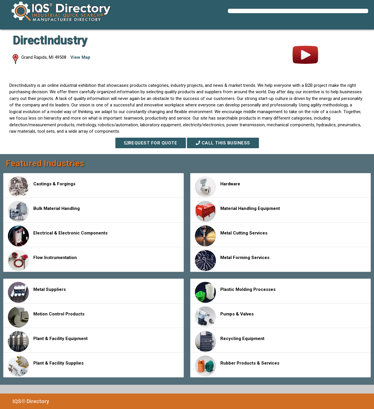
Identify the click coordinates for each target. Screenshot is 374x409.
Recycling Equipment (229, 341)
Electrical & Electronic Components (58, 235)
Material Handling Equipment (237, 211)
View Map (80, 57)
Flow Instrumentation (42, 260)
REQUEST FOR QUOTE (150, 143)
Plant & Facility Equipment (48, 341)
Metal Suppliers (37, 292)
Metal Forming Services (232, 260)
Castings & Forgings (41, 186)
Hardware (217, 186)
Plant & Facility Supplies (46, 366)
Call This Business (223, 143)
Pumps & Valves (224, 316)
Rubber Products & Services (237, 366)
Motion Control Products (46, 316)
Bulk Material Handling (44, 211)
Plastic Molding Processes (235, 292)
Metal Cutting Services (231, 235)
